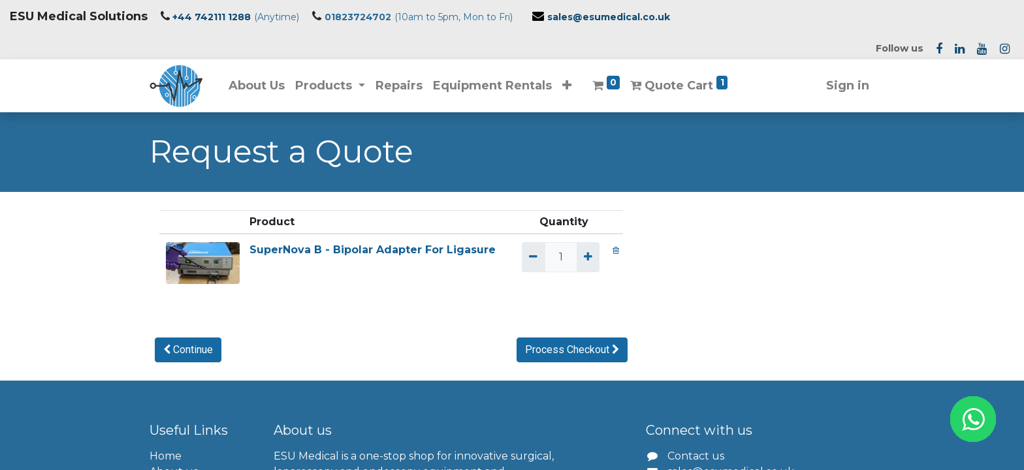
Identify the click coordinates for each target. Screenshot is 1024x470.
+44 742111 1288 (211, 17)
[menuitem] (256, 86)
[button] (567, 86)
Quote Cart (679, 84)
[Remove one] (533, 257)
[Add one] (588, 257)
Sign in (847, 85)
